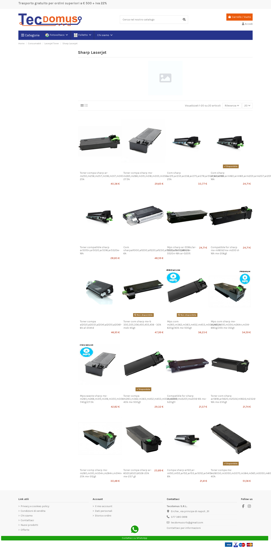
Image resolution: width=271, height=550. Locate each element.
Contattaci (27, 520)
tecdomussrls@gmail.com (187, 522)
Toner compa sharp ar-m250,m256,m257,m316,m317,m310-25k (102, 176)
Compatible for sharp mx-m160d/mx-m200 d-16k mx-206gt (225, 250)
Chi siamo (27, 515)
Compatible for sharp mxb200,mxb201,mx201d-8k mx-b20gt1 (186, 399)
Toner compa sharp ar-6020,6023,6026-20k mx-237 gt (137, 473)
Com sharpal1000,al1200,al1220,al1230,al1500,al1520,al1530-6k (156, 250)
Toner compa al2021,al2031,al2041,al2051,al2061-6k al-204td (101, 324)
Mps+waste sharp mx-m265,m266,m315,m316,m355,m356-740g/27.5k (102, 399)
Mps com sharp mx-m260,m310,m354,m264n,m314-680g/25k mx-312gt (230, 324)
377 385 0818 (179, 517)
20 (247, 105)
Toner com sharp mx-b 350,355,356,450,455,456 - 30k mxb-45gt (142, 324)
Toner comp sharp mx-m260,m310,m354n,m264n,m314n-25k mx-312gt (101, 473)
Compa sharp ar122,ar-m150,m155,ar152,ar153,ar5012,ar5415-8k (189, 473)
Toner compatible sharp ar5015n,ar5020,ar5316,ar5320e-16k (100, 250)
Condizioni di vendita (33, 511)
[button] (104, 35)
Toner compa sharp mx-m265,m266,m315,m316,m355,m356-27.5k (145, 176)
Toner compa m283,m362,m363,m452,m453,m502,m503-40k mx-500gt (150, 399)
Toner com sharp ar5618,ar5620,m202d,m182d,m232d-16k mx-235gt (233, 399)
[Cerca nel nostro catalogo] (184, 19)
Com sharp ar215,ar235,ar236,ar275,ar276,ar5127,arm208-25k (195, 176)
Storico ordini (103, 515)
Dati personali (103, 511)
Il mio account (103, 506)
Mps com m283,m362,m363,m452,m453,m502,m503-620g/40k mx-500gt (194, 324)
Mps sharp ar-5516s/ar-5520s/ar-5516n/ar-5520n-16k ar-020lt (181, 250)
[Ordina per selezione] (231, 105)
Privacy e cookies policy (35, 506)
